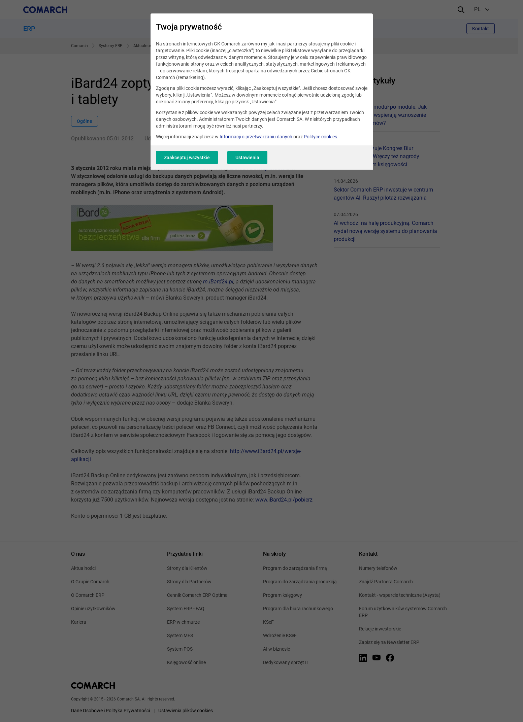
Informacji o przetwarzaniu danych (256, 136)
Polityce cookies (320, 136)
